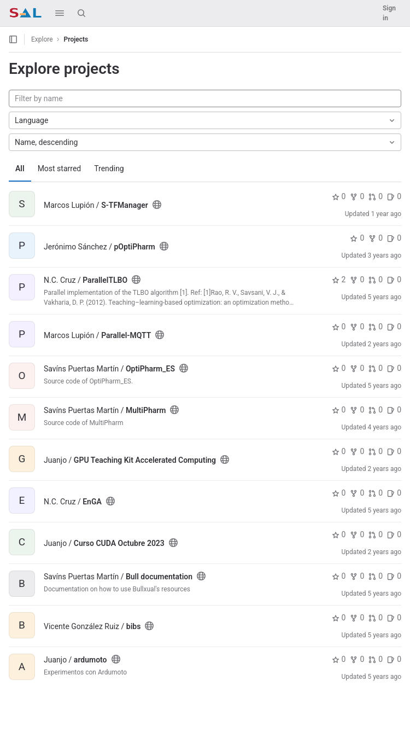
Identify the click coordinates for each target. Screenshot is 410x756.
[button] (59, 13)
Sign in (389, 13)
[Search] (81, 13)
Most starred (59, 168)
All (20, 168)
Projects (76, 39)
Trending (109, 168)
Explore (42, 39)
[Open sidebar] (13, 39)
